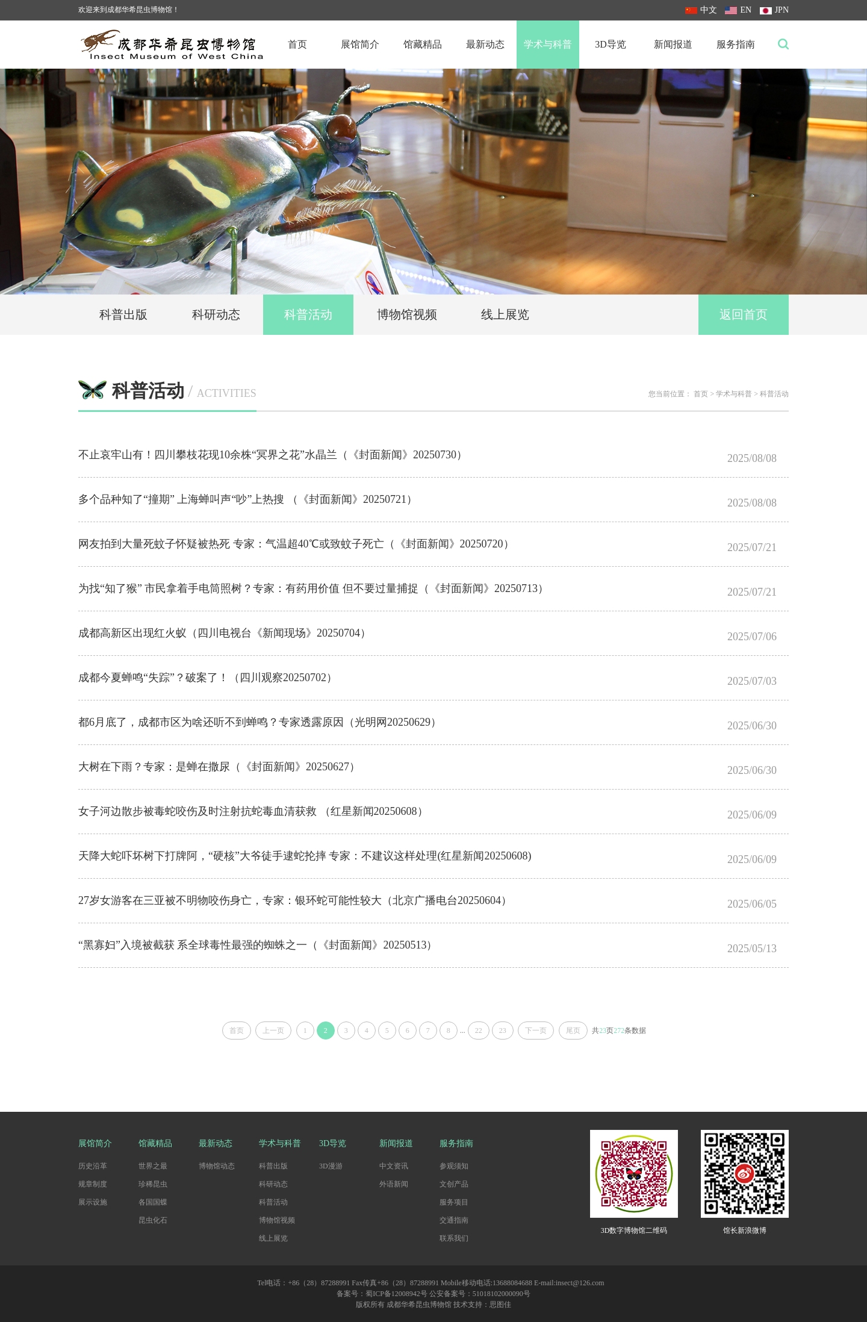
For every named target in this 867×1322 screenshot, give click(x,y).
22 (478, 1030)
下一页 (536, 1030)
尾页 (573, 1030)
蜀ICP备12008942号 (396, 1293)
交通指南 (454, 1220)
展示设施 (92, 1202)
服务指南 (735, 44)
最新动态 (485, 44)
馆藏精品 (422, 44)
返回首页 (743, 314)
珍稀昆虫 (152, 1184)
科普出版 (123, 314)
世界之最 (152, 1166)
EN (738, 9)
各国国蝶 (152, 1202)
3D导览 (610, 44)
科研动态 (216, 314)
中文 (701, 9)
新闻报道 (673, 44)
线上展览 (505, 314)
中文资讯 (393, 1166)
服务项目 (454, 1202)
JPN (774, 9)
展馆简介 (360, 44)
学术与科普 (548, 44)
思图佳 (500, 1304)
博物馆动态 (217, 1166)
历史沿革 (92, 1166)
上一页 (273, 1030)
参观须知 (454, 1166)
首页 (297, 44)
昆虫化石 (152, 1220)
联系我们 (454, 1238)
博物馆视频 (407, 314)
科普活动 (308, 314)
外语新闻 (393, 1184)
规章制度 (92, 1184)
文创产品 (454, 1184)
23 (502, 1030)
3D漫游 (331, 1166)
